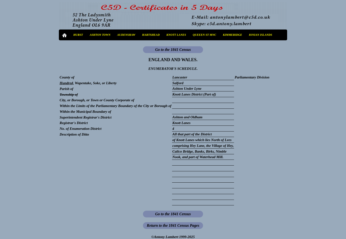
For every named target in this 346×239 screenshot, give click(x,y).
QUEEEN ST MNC (204, 34)
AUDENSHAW (126, 34)
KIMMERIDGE (232, 34)
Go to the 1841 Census (173, 50)
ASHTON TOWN (100, 34)
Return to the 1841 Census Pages (173, 225)
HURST (78, 34)
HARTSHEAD (151, 34)
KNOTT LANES (176, 34)
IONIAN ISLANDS (260, 34)
